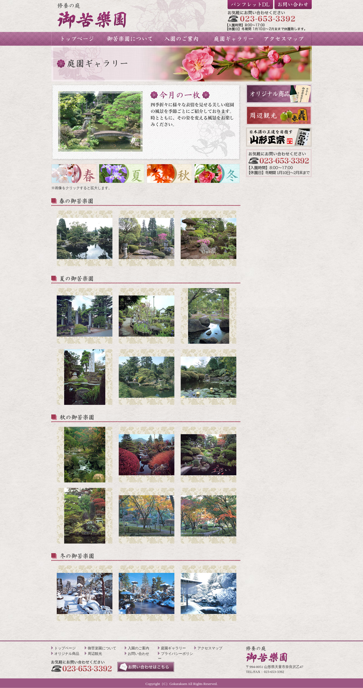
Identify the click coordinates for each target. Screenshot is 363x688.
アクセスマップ (209, 648)
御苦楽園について (102, 648)
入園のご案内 (138, 648)
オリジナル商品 (66, 654)
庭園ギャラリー (173, 648)
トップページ (65, 648)
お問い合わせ (138, 654)
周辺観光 (95, 654)
